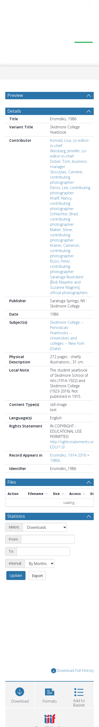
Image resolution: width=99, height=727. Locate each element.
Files (11, 495)
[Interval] (39, 576)
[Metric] (45, 539)
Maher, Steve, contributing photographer (62, 247)
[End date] (43, 563)
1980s (55, 472)
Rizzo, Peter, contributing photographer (62, 279)
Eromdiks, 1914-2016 (68, 467)
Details (14, 124)
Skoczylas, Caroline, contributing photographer (66, 189)
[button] (49, 706)
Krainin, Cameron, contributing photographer (65, 263)
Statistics (16, 529)
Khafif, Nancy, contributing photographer (62, 216)
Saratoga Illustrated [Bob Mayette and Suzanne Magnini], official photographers (69, 297)
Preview (15, 95)
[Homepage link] (49, 39)
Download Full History (72, 683)
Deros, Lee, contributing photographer (70, 203)
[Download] (19, 706)
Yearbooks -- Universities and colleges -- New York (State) (67, 353)
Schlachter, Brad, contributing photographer (64, 231)
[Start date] (48, 551)
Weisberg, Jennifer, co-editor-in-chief (68, 166)
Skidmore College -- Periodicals (66, 337)
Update (16, 587)
